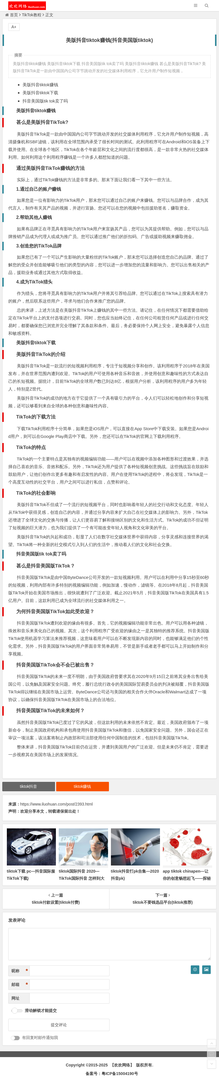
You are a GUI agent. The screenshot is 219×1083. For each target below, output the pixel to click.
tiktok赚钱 (82, 786)
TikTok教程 (31, 15)
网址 (15, 998)
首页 (11, 15)
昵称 (19, 971)
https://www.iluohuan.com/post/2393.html (56, 804)
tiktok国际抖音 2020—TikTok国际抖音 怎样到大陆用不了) (81, 878)
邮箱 (19, 984)
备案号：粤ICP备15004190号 (112, 1073)
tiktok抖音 (28, 786)
